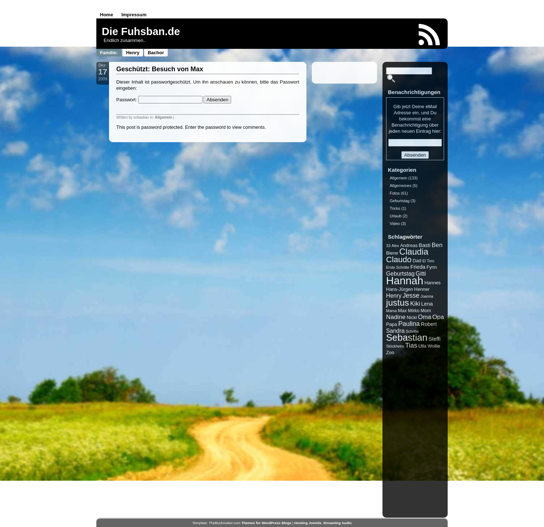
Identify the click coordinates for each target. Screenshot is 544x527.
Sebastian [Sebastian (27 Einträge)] (406, 337)
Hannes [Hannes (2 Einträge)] (432, 282)
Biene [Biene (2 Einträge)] (392, 253)
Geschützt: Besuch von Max (159, 69)
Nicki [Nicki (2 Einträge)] (412, 317)
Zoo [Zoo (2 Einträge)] (390, 352)
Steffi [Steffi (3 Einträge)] (434, 339)
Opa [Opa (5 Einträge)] (438, 317)
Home (106, 14)
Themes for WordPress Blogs (267, 523)
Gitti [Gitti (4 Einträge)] (421, 274)
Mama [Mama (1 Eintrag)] (391, 311)
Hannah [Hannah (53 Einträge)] (404, 280)
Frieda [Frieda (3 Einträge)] (417, 267)
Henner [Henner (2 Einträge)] (422, 289)
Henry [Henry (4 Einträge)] (393, 296)
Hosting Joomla (307, 523)
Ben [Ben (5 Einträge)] (437, 245)
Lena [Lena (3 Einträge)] (427, 304)
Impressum (133, 14)
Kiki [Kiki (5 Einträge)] (415, 303)
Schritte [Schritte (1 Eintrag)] (412, 331)
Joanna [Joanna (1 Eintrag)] (426, 296)
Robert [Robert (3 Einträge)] (429, 324)
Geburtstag (399, 201)
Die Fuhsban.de (141, 31)
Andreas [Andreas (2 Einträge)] (409, 245)
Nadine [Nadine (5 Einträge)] (396, 317)
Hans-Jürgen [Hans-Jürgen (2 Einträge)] (399, 289)
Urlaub (395, 216)
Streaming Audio (337, 523)
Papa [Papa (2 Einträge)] (391, 324)
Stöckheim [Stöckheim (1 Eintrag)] (395, 346)
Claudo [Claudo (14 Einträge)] (398, 259)
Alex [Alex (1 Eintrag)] (395, 245)
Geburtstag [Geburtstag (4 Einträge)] (400, 274)
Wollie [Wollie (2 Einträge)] (433, 346)
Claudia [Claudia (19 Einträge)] (413, 251)
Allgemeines (400, 185)
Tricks (395, 208)
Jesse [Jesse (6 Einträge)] (410, 295)
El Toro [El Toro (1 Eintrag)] (428, 261)
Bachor (156, 52)
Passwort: (159, 99)
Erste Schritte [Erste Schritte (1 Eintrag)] (397, 267)
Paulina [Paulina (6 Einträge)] (408, 323)
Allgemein (163, 117)
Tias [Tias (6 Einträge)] (411, 345)
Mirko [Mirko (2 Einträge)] (413, 310)
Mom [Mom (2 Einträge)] (425, 310)
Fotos (395, 193)
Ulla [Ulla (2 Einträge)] (422, 346)
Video (395, 223)
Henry (132, 52)
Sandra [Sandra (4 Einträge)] (395, 331)
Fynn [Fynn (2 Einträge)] (431, 267)
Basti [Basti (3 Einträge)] (424, 245)
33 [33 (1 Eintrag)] (388, 245)
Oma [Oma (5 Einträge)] (424, 317)
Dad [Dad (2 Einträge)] (417, 260)
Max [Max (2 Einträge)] (402, 310)
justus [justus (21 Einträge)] (397, 302)
